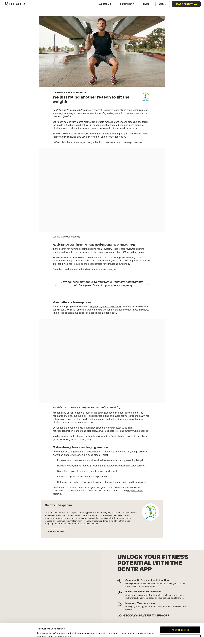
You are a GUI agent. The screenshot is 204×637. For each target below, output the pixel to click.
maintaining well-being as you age (120, 451)
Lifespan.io (85, 110)
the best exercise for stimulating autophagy (107, 263)
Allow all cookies (180, 617)
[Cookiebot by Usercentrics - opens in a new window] (18, 631)
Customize (180, 625)
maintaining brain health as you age (127, 482)
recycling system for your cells (105, 306)
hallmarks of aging (62, 415)
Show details (43, 631)
